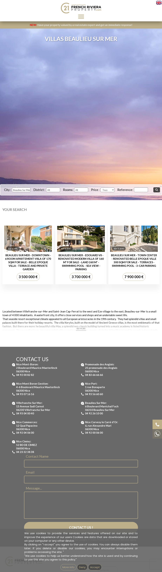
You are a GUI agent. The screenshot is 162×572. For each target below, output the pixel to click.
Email (30, 412)
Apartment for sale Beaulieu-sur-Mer (109, 516)
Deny (82, 567)
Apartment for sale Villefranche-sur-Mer (111, 528)
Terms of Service (119, 479)
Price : (95, 190)
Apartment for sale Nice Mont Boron (109, 524)
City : (7, 190)
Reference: (125, 190)
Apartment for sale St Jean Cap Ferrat (110, 520)
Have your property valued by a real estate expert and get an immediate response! (81, 24)
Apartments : (104, 509)
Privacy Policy (96, 479)
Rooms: (68, 190)
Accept (95, 567)
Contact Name (37, 396)
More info (68, 567)
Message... (34, 428)
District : (39, 190)
